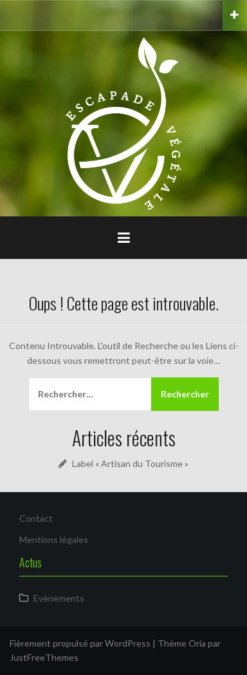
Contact (36, 518)
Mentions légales (53, 539)
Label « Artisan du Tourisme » (130, 463)
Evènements (58, 598)
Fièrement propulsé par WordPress (80, 643)
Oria (197, 643)
